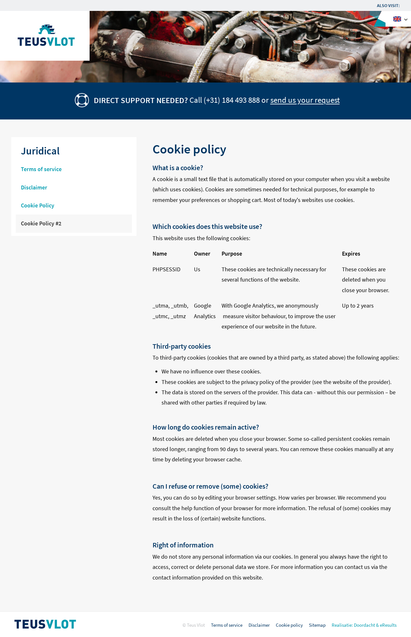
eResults (388, 625)
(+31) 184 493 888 (232, 100)
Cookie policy (289, 625)
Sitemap (317, 625)
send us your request (305, 100)
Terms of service (226, 625)
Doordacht (364, 625)
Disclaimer (259, 625)
